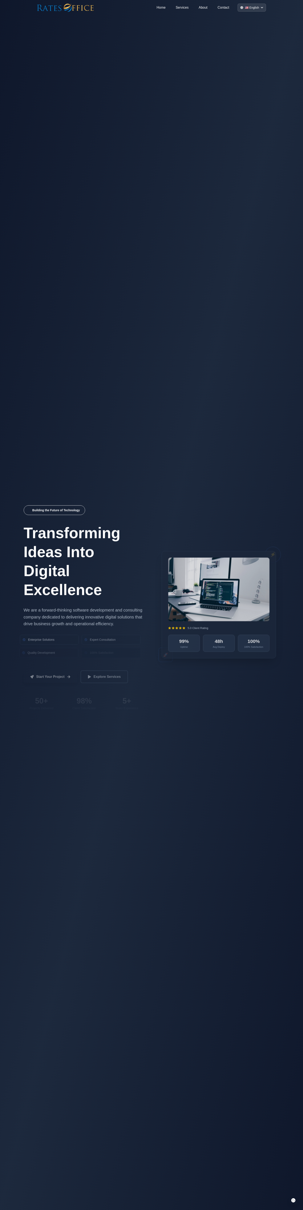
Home (161, 6)
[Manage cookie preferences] (293, 1200)
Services (182, 6)
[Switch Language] (252, 7)
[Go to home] (65, 6)
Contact (223, 6)
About (203, 6)
